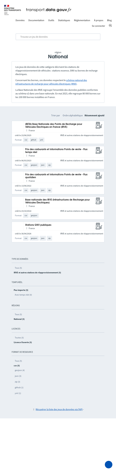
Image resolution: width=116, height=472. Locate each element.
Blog (109, 20)
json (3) (18, 376)
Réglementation (82, 20)
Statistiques (64, 20)
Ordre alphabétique (73, 115)
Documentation (36, 20)
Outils (51, 20)
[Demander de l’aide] (108, 464)
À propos (98, 20)
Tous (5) (18, 268)
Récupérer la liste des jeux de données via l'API (59, 409)
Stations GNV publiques (38, 225)
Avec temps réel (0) (23, 294)
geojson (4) (20, 370)
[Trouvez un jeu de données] (58, 37)
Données (20, 20)
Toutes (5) (19, 337)
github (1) (19, 387)
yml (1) (18, 393)
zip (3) (17, 381)
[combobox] (58, 37)
